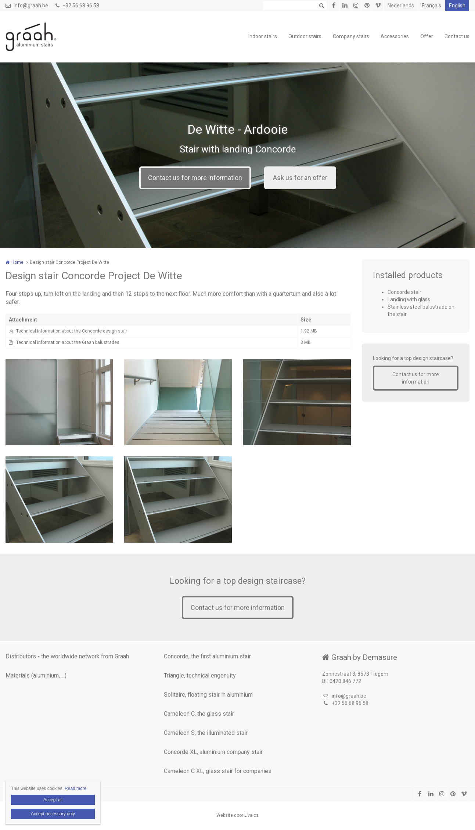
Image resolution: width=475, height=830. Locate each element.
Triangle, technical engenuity (200, 675)
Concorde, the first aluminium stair (207, 656)
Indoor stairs (262, 36)
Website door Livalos (237, 815)
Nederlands (401, 5)
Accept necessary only (53, 813)
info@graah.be (27, 5)
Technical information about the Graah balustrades (67, 342)
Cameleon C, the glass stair (199, 713)
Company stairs (351, 36)
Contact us (457, 36)
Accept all (52, 799)
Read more (75, 788)
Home (17, 262)
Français (431, 5)
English (457, 5)
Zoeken (321, 5)
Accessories (395, 36)
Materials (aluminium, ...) (36, 675)
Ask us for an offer (300, 178)
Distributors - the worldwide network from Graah (67, 656)
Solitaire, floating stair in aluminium (208, 694)
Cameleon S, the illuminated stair (206, 732)
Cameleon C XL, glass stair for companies (217, 771)
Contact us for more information (195, 178)
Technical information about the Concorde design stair (71, 331)
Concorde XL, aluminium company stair (213, 751)
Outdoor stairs (304, 36)
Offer (426, 36)
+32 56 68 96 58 (77, 5)
